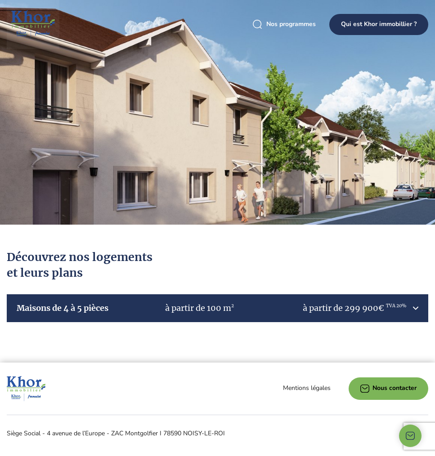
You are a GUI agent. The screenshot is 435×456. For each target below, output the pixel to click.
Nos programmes (284, 24)
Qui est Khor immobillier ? (379, 24)
